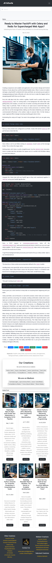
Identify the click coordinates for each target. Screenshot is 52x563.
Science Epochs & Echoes (42, 545)
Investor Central (9, 538)
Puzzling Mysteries (10, 548)
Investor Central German (9, 542)
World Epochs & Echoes (42, 547)
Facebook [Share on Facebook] (11, 347)
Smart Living (9, 544)
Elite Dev (9, 557)
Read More (9, 459)
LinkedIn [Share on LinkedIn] (26, 347)
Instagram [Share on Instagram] (28, 349)
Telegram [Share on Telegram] (39, 347)
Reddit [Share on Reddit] (21, 347)
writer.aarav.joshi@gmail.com (26, 551)
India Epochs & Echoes (42, 549)
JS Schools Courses (9, 555)
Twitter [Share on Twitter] (16, 347)
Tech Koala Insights (42, 543)
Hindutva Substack (42, 556)
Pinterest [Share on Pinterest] (45, 347)
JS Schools (10, 553)
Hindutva (9, 551)
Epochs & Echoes (9, 546)
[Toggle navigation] (49, 3)
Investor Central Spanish (9, 540)
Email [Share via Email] (22, 349)
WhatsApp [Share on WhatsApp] (32, 347)
